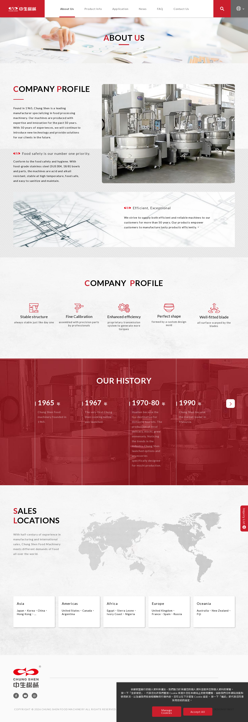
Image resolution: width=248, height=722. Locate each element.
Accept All (198, 712)
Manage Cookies (166, 711)
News (143, 8)
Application (120, 8)
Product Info (93, 8)
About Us (67, 8)
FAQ (160, 8)
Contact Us (181, 8)
